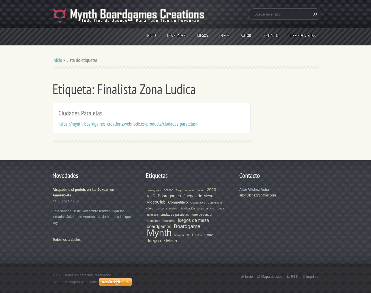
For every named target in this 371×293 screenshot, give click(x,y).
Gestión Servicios (166, 208)
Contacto (270, 35)
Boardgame (187, 226)
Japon (200, 190)
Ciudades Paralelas (80, 113)
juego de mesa (206, 208)
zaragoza (152, 214)
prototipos (153, 220)
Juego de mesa (185, 190)
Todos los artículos (67, 240)
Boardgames (169, 196)
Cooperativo (197, 202)
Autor (246, 35)
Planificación (187, 208)
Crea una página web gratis (75, 282)
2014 (221, 208)
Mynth (159, 233)
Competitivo (178, 202)
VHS (151, 196)
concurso (169, 220)
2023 (211, 189)
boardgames (159, 226)
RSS (294, 277)
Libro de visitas (303, 35)
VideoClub (156, 202)
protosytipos (154, 190)
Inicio (151, 35)
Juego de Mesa (162, 240)
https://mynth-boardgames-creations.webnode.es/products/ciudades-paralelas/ (128, 124)
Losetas (197, 235)
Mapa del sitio (271, 277)
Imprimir (312, 277)
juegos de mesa (193, 220)
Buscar (314, 14)
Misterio (179, 235)
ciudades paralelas (174, 215)
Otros (224, 35)
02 (188, 235)
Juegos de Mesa (198, 196)
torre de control (202, 214)
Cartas (208, 235)
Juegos (202, 35)
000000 (168, 190)
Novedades (176, 35)
